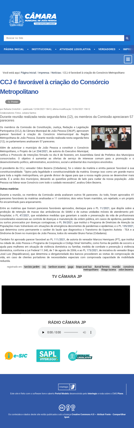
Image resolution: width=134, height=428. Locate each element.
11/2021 (104, 208)
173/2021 (92, 250)
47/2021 (24, 215)
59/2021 (68, 222)
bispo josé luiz (84, 266)
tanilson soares (57, 266)
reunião (116, 266)
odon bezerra (126, 269)
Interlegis (92, 393)
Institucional (42, 49)
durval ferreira (102, 266)
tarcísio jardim (32, 266)
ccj (44, 266)
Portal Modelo (62, 393)
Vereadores (106, 49)
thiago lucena (108, 269)
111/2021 (59, 239)
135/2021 (128, 226)
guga (70, 266)
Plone (120, 393)
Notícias (56, 72)
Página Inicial (14, 49)
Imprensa (43, 72)
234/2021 (42, 151)
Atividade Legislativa (75, 49)
